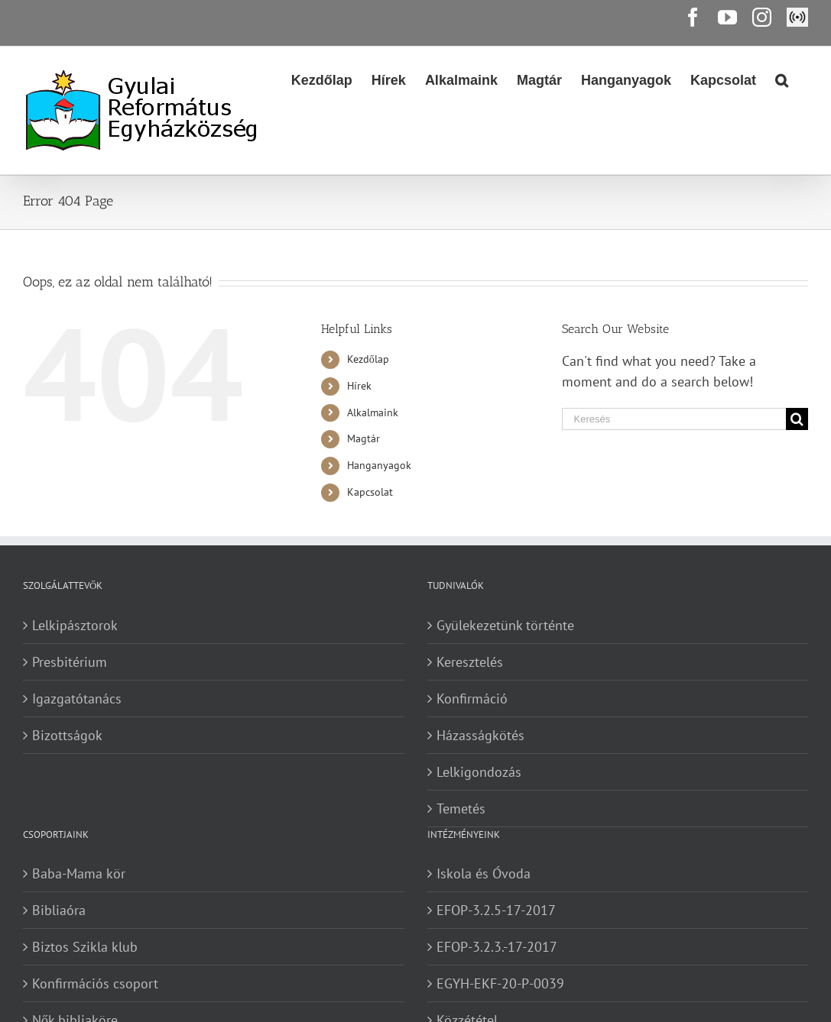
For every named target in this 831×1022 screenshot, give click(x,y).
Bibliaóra (59, 910)
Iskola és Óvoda (484, 873)
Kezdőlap (368, 359)
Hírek (359, 386)
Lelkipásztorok (75, 625)
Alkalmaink (372, 412)
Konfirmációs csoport (95, 983)
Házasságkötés (480, 735)
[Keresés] (674, 419)
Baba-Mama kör (78, 873)
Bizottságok (67, 735)
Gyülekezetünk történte (505, 625)
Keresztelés (470, 662)
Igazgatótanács (77, 698)
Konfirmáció (472, 698)
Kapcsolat (370, 492)
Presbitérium (69, 662)
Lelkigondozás (479, 772)
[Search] (782, 79)
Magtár (363, 438)
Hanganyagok (379, 465)
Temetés (461, 808)
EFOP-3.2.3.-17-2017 (497, 947)
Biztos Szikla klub (85, 947)
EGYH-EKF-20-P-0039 (500, 983)
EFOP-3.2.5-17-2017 (496, 910)
